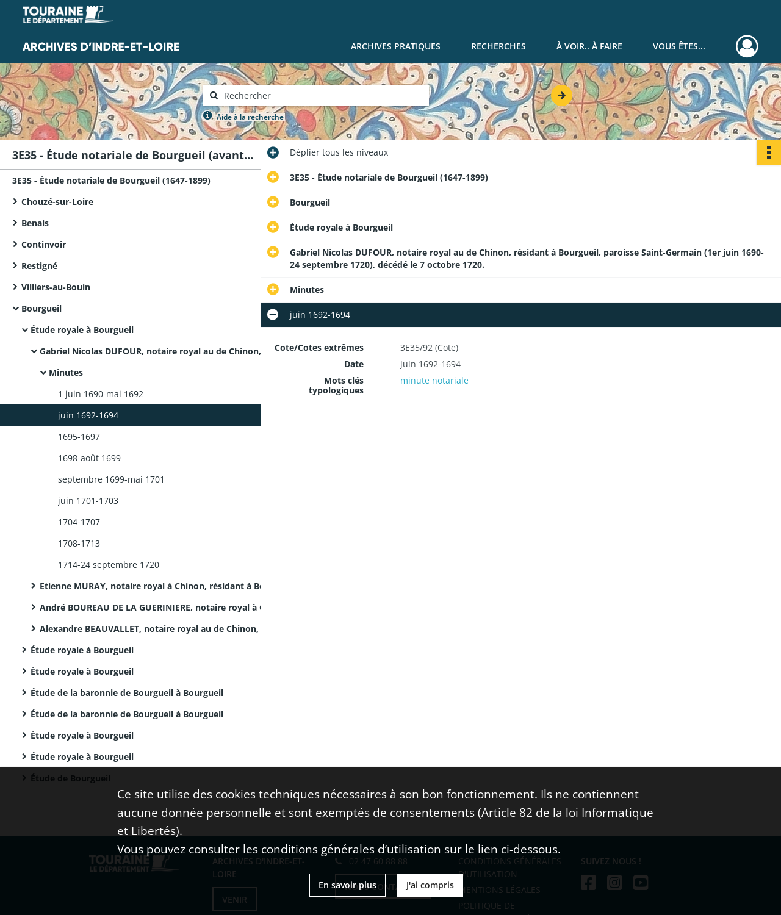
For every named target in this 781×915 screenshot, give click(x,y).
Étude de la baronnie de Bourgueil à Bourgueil (127, 692)
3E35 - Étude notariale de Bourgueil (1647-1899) (111, 180)
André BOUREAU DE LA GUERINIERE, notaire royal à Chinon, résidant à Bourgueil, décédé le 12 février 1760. (162, 607)
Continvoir (43, 244)
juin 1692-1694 (88, 415)
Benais (35, 223)
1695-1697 (79, 436)
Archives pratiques (396, 46)
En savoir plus (347, 885)
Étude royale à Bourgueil (82, 330)
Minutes (66, 372)
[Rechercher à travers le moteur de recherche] (322, 95)
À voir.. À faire (589, 46)
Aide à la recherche (250, 117)
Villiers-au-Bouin (55, 287)
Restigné (39, 265)
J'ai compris (430, 885)
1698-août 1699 (89, 458)
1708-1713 (79, 543)
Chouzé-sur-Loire (57, 201)
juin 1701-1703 (88, 500)
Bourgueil (41, 308)
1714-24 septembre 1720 (108, 564)
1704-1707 (79, 522)
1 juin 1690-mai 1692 (100, 394)
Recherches (498, 46)
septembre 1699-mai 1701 (111, 479)
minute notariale (434, 380)
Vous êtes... (679, 46)
